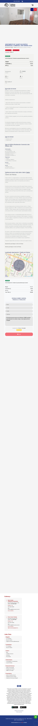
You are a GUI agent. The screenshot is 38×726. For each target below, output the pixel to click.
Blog (7, 652)
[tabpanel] (19, 16)
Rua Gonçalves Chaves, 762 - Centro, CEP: (13, 603)
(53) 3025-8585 (11, 606)
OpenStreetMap (30, 276)
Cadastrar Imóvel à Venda (11, 676)
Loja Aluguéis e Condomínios (11, 661)
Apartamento (7, 47)
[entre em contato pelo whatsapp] (34, 715)
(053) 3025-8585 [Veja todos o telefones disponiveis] (17, 1)
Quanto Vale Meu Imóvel (11, 675)
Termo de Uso (19, 711)
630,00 (31, 61)
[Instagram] (20, 686)
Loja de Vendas (9, 662)
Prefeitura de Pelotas (10, 668)
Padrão (11, 47)
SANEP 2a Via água (9, 670)
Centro (15, 47)
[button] (22, 1)
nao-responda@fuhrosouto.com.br (13, 609)
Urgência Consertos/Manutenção (12, 641)
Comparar (16, 50)
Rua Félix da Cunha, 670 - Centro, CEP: (13, 619)
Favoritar (8, 50)
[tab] (32, 9)
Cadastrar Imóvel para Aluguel (12, 677)
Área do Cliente (9, 639)
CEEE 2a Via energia (10, 667)
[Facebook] (18, 686)
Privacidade (8, 656)
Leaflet (24, 276)
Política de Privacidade (19, 710)
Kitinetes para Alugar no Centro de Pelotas (13, 246)
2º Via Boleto (8, 638)
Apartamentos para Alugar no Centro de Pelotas (14, 243)
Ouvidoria (8, 655)
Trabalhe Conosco (9, 653)
